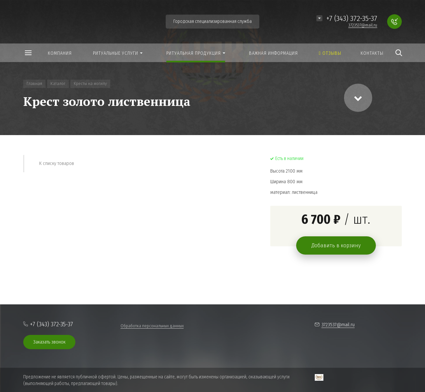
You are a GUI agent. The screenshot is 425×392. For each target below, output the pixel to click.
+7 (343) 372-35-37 (351, 18)
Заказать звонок (49, 342)
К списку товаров (56, 163)
